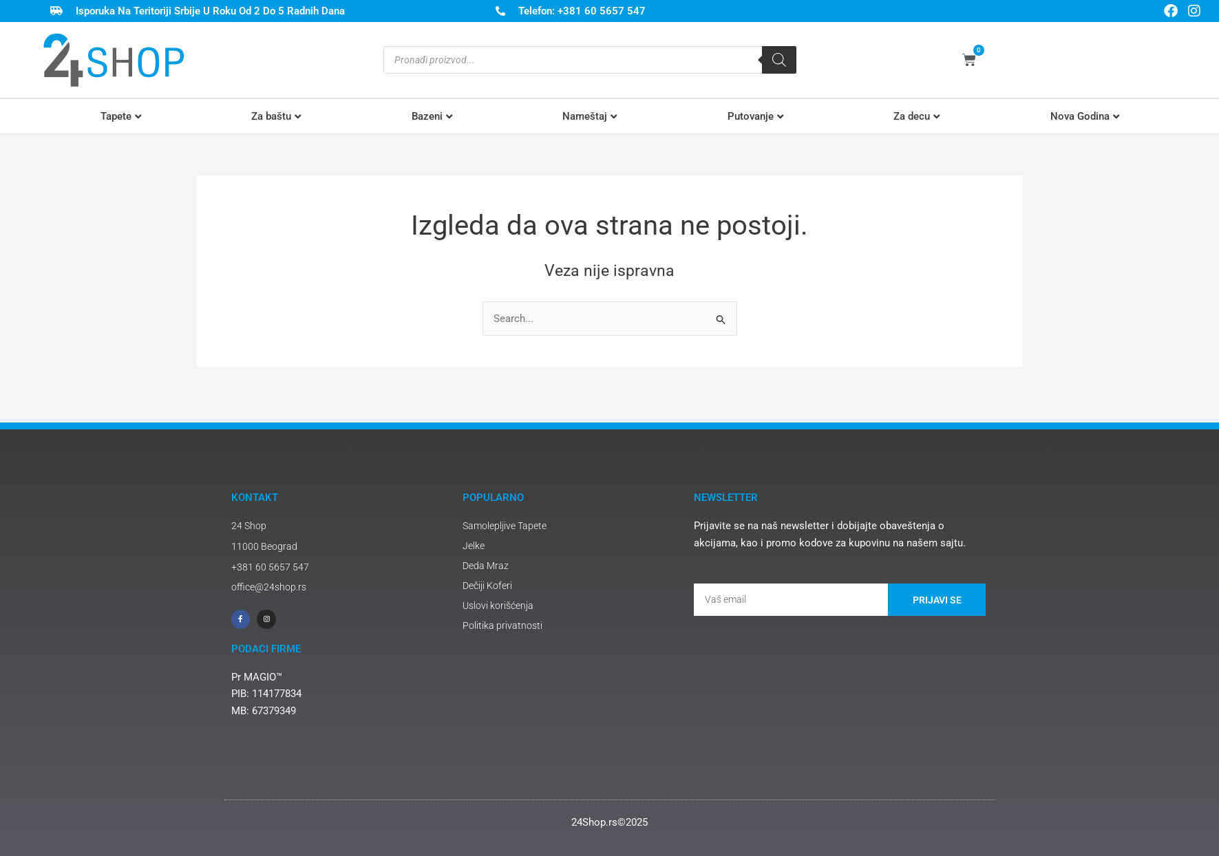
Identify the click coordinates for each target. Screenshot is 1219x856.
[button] (120, 117)
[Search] (779, 60)
